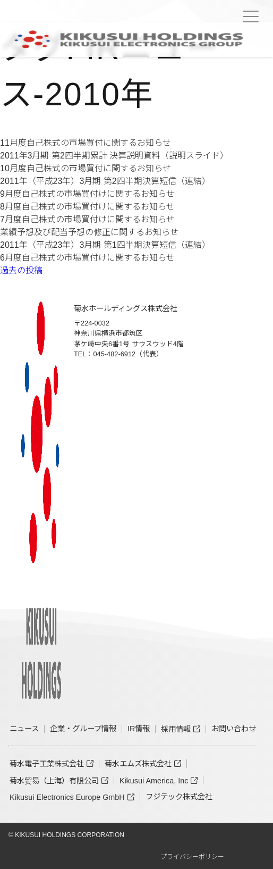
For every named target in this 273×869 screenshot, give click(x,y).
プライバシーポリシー (192, 856)
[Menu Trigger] (250, 16)
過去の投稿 (21, 270)
